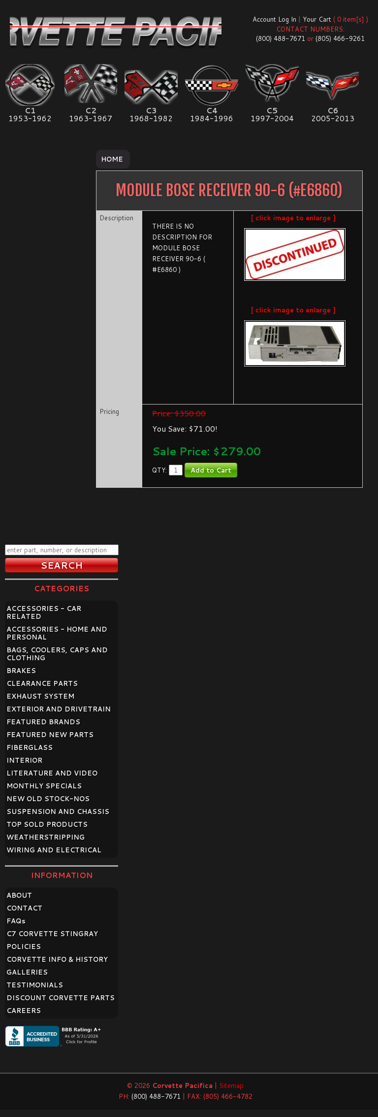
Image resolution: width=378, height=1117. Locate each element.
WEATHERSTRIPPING (45, 837)
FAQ (16, 920)
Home (112, 159)
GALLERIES (27, 972)
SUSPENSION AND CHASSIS (57, 811)
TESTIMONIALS (34, 985)
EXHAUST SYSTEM (40, 696)
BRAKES (21, 670)
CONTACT (24, 908)
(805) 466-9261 (340, 38)
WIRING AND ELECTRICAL (53, 850)
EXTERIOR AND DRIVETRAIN (58, 709)
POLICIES (23, 946)
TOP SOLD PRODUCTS (47, 824)
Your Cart (317, 19)
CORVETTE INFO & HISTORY (57, 959)
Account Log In (274, 19)
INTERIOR (24, 760)
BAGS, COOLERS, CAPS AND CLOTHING (57, 653)
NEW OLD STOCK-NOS (48, 798)
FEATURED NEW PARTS (50, 734)
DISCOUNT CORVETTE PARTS (60, 997)
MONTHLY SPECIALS (44, 785)
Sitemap (231, 1085)
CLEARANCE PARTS (42, 683)
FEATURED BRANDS (43, 721)
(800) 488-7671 (280, 38)
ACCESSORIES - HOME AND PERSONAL (56, 633)
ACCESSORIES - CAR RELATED (43, 612)
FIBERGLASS (29, 747)
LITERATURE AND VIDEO (51, 773)
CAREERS (23, 1010)
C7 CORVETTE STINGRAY (52, 933)
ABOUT (19, 895)
